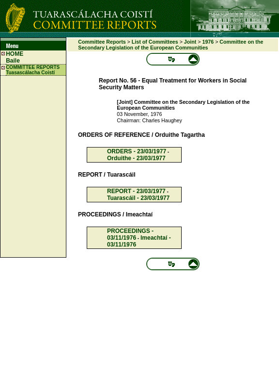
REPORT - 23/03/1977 (136, 191)
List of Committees (155, 42)
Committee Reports (101, 42)
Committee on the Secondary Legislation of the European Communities (170, 44)
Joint (190, 42)
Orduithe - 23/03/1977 (136, 158)
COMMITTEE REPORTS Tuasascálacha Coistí (33, 70)
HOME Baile (14, 57)
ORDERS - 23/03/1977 (136, 151)
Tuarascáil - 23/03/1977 (138, 198)
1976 (208, 42)
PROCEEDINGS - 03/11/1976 (130, 234)
